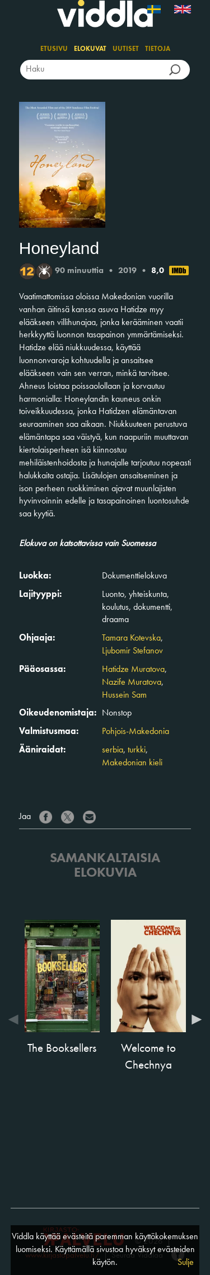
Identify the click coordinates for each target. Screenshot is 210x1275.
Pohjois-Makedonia (135, 731)
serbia (112, 750)
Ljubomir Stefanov (132, 651)
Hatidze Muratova (133, 669)
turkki (137, 750)
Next (194, 1019)
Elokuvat (90, 49)
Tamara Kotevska (131, 638)
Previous (16, 1019)
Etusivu (54, 49)
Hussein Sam (124, 695)
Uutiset (126, 49)
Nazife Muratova (131, 682)
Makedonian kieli (132, 763)
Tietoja (157, 49)
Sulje (186, 1262)
